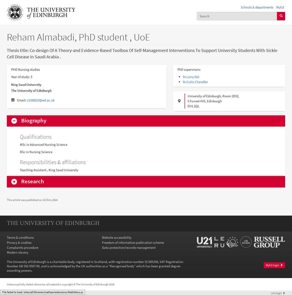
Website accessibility (116, 237)
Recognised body (122, 266)
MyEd (280, 7)
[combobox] (237, 16)
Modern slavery (17, 252)
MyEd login (274, 265)
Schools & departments (257, 7)
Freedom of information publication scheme (133, 242)
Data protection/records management (129, 247)
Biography (33, 120)
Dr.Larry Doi (191, 77)
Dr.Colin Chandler (195, 82)
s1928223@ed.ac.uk (41, 100)
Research (32, 181)
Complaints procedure (22, 247)
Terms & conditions (20, 237)
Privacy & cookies (19, 242)
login (278, 293)
